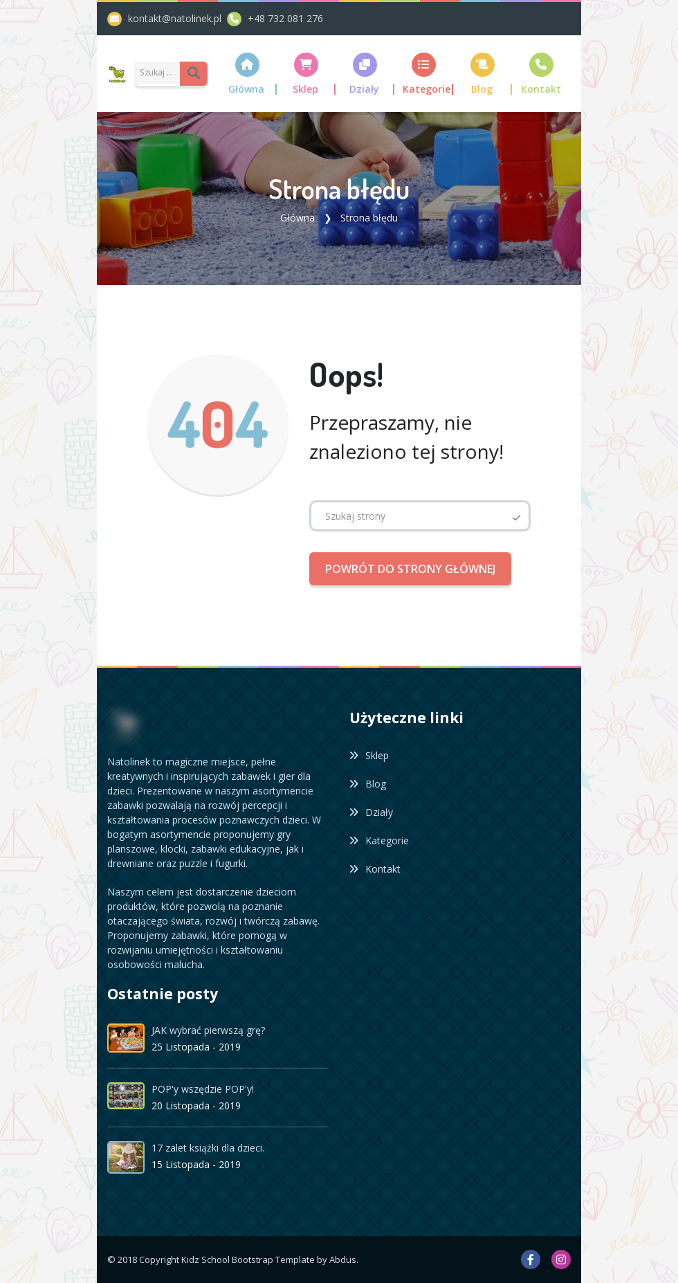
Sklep (369, 755)
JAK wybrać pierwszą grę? (208, 1030)
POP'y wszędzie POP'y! (203, 1088)
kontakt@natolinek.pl (177, 18)
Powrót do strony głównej (410, 568)
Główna (297, 217)
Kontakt (375, 868)
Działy (371, 812)
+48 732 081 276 (285, 18)
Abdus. (343, 1259)
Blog (367, 783)
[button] (247, 73)
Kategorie (379, 840)
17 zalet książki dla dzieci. (208, 1147)
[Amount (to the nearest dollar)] (158, 73)
